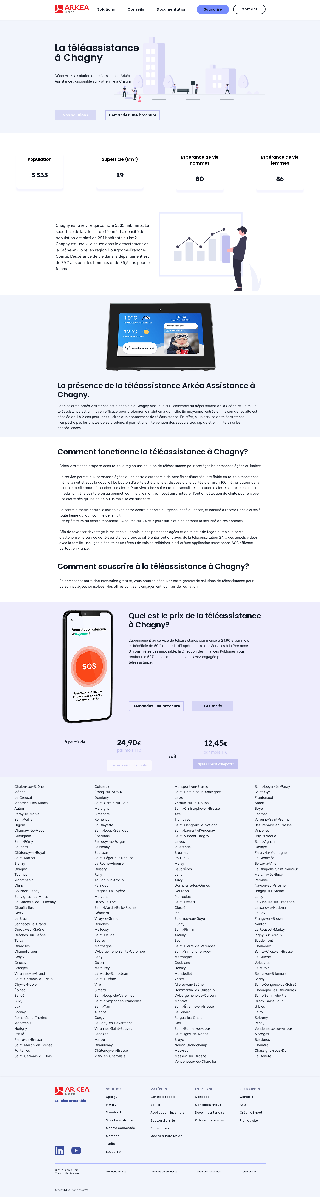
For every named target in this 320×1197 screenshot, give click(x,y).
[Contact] (249, 9)
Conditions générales (208, 1171)
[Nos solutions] (75, 115)
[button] (111, 9)
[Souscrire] (213, 9)
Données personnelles (163, 1171)
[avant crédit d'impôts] (129, 765)
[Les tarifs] (212, 706)
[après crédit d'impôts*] (215, 764)
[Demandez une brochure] (132, 115)
